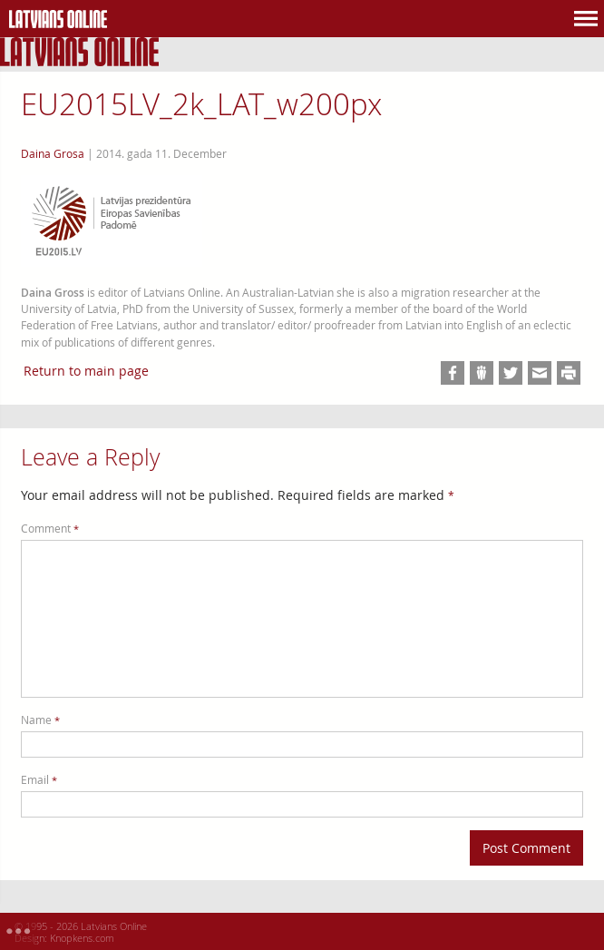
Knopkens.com (82, 938)
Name (40, 720)
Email (39, 780)
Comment (50, 528)
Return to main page (86, 370)
